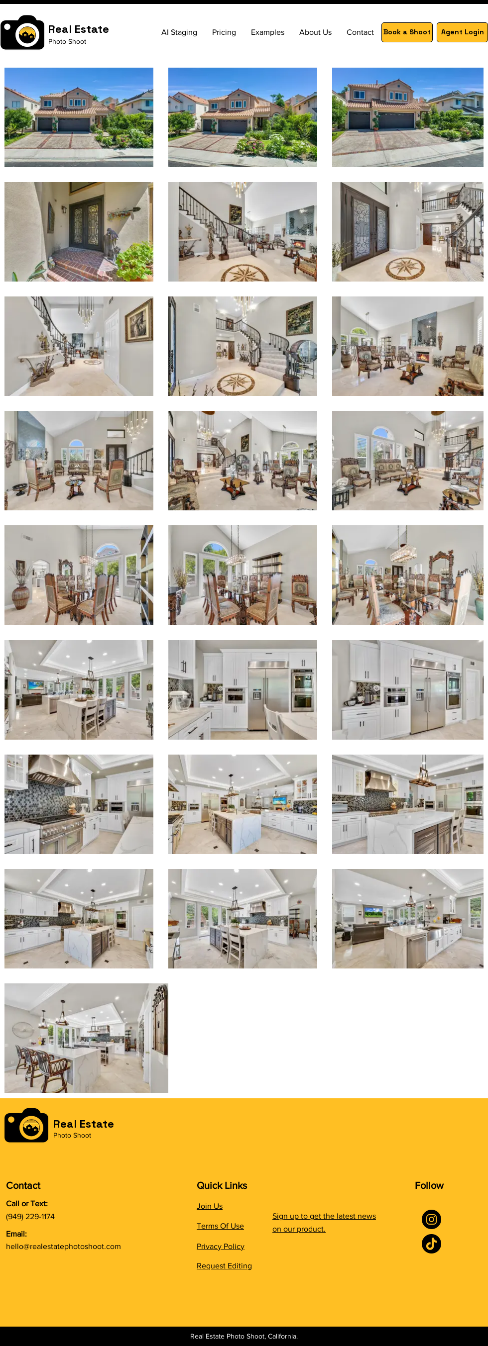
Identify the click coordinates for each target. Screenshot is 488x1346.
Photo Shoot (67, 41)
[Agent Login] (462, 32)
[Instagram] (431, 1219)
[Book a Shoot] (407, 32)
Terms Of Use (220, 1226)
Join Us (210, 1206)
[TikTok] (431, 1243)
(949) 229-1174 (30, 1216)
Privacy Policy (220, 1246)
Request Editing (224, 1265)
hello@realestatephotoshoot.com (63, 1246)
